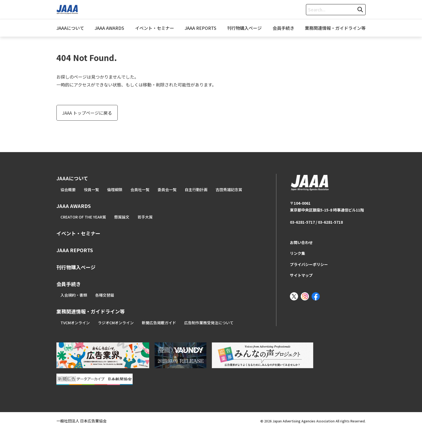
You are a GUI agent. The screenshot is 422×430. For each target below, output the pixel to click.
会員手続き (283, 28)
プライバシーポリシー (309, 264)
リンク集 (297, 253)
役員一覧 (91, 189)
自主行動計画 (196, 189)
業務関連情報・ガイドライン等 (335, 28)
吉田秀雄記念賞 (229, 189)
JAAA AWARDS (109, 28)
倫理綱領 (114, 189)
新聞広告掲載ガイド (159, 322)
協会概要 (68, 189)
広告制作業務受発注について (209, 322)
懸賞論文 (121, 217)
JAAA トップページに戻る (87, 113)
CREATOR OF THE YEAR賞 (83, 217)
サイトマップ (301, 275)
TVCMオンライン (75, 322)
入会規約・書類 (73, 295)
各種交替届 (104, 295)
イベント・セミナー (154, 28)
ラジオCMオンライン (116, 322)
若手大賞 (145, 217)
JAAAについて (70, 28)
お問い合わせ (301, 242)
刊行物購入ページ (244, 28)
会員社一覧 (139, 189)
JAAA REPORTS (200, 28)
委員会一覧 (167, 189)
